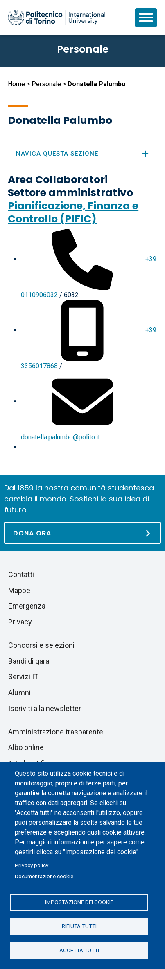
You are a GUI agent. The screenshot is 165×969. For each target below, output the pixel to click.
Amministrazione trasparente (55, 731)
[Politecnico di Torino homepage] (56, 17)
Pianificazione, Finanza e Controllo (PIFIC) (73, 212)
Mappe (19, 590)
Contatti (21, 574)
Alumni (19, 692)
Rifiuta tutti (79, 926)
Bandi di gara (28, 661)
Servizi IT (23, 676)
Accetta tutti (79, 950)
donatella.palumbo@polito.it (60, 437)
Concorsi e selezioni (41, 645)
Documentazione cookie (44, 876)
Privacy (20, 622)
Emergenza (26, 606)
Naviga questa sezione (82, 153)
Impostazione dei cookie (79, 902)
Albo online (26, 747)
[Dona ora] (82, 533)
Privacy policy (31, 865)
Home (16, 84)
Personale (46, 84)
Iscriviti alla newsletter (44, 708)
